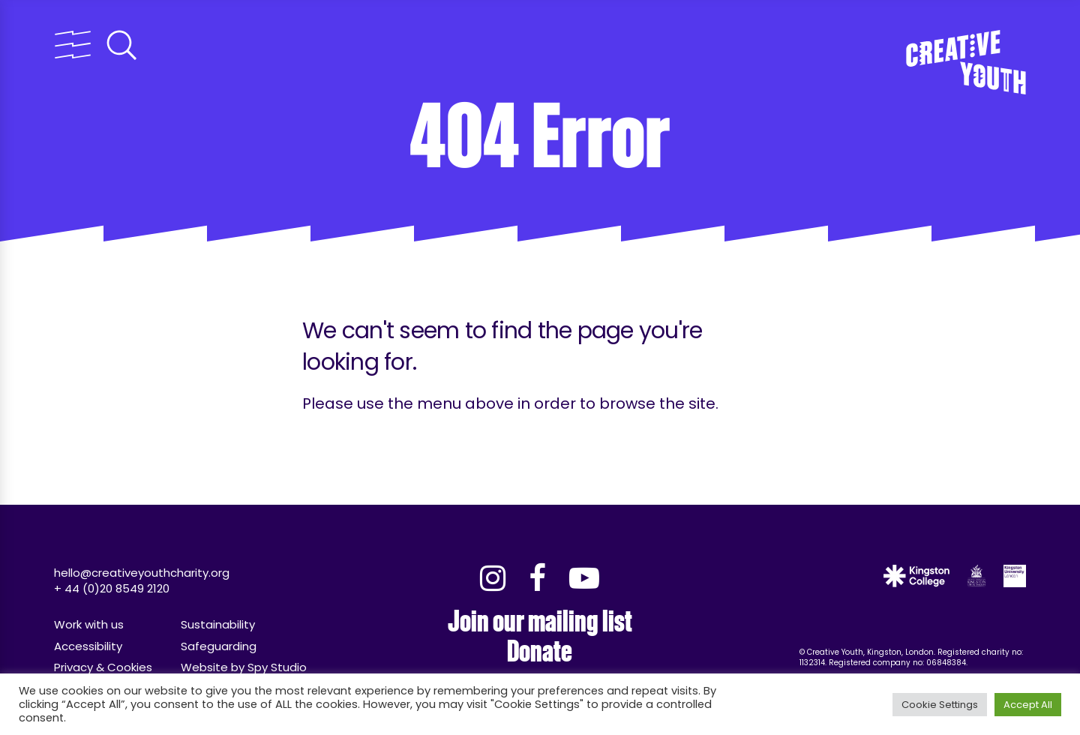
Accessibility (88, 646)
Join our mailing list (540, 621)
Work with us (89, 624)
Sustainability (218, 624)
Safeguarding (218, 646)
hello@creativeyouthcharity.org (142, 572)
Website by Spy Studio (244, 667)
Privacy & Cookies (103, 667)
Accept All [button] (1028, 705)
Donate (539, 651)
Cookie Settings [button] (940, 705)
